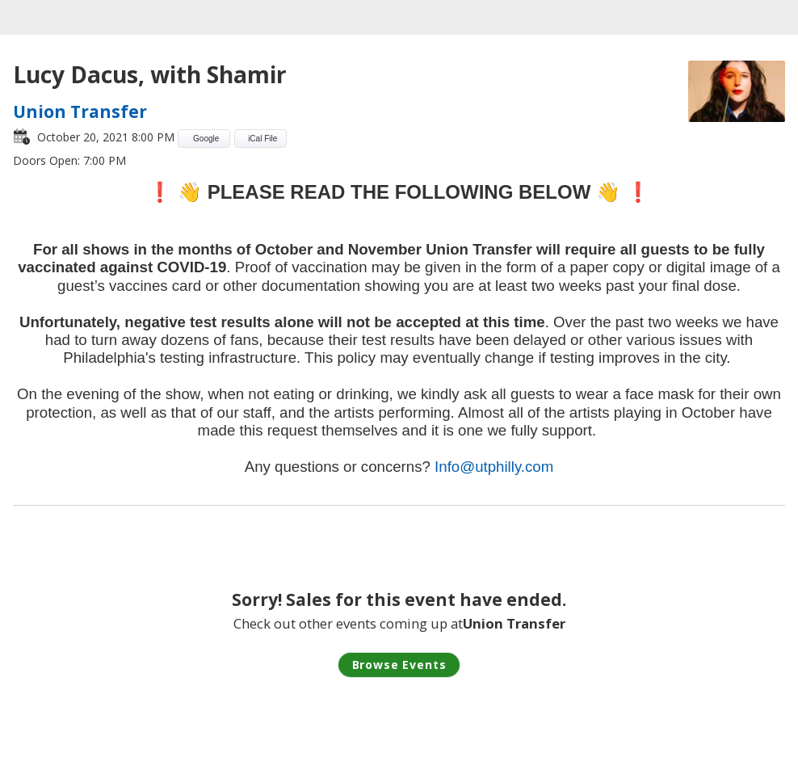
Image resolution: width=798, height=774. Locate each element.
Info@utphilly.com (494, 466)
